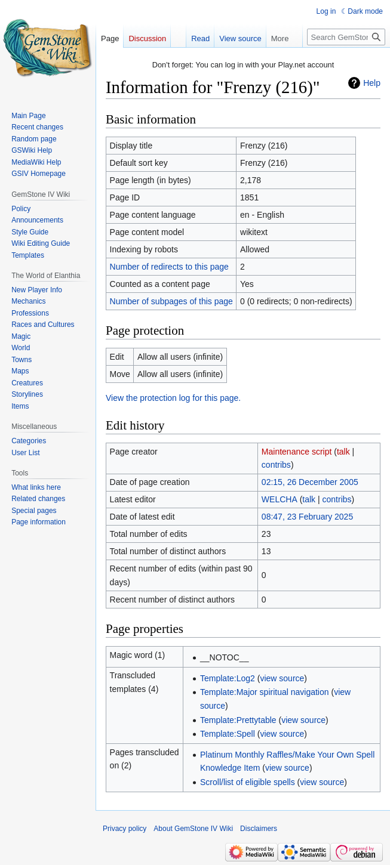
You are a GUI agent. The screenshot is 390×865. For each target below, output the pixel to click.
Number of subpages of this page (171, 301)
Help (371, 83)
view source (282, 678)
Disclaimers (258, 828)
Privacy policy (124, 828)
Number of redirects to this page (169, 266)
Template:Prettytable (238, 720)
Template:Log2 (227, 678)
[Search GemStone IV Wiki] (346, 37)
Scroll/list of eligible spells (247, 782)
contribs (276, 464)
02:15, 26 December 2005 (310, 482)
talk (343, 451)
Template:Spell (227, 734)
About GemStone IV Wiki (193, 828)
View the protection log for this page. (173, 398)
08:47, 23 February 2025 (307, 516)
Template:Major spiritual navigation (264, 692)
